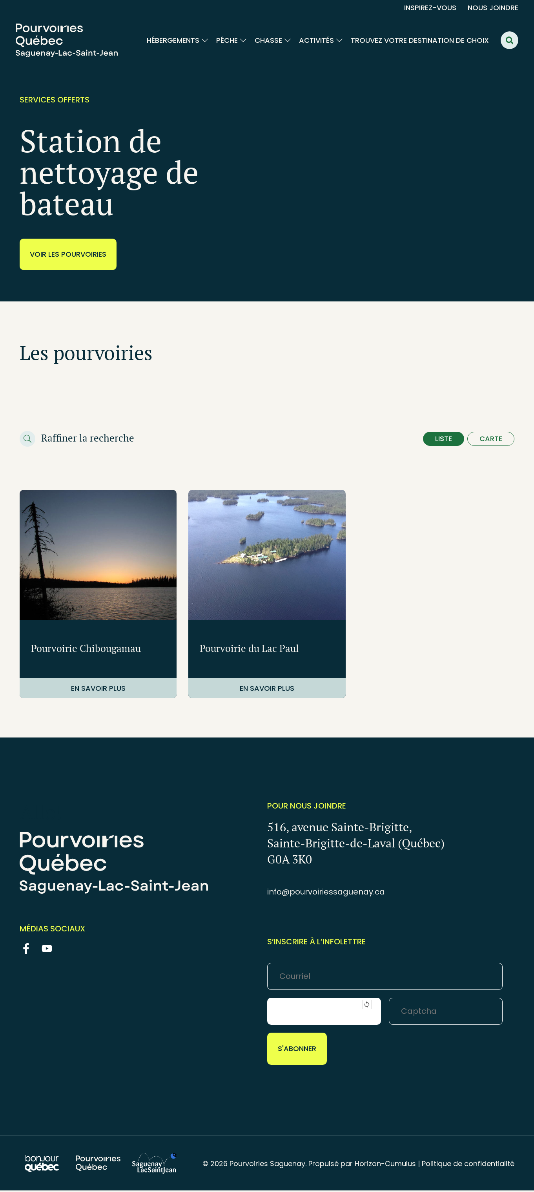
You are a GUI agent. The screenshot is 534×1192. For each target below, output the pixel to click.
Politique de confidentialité (468, 1165)
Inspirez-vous (430, 8)
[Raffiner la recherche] (27, 439)
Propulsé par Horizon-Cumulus (362, 1165)
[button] (509, 40)
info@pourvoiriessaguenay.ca (326, 893)
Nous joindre (493, 8)
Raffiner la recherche (87, 438)
